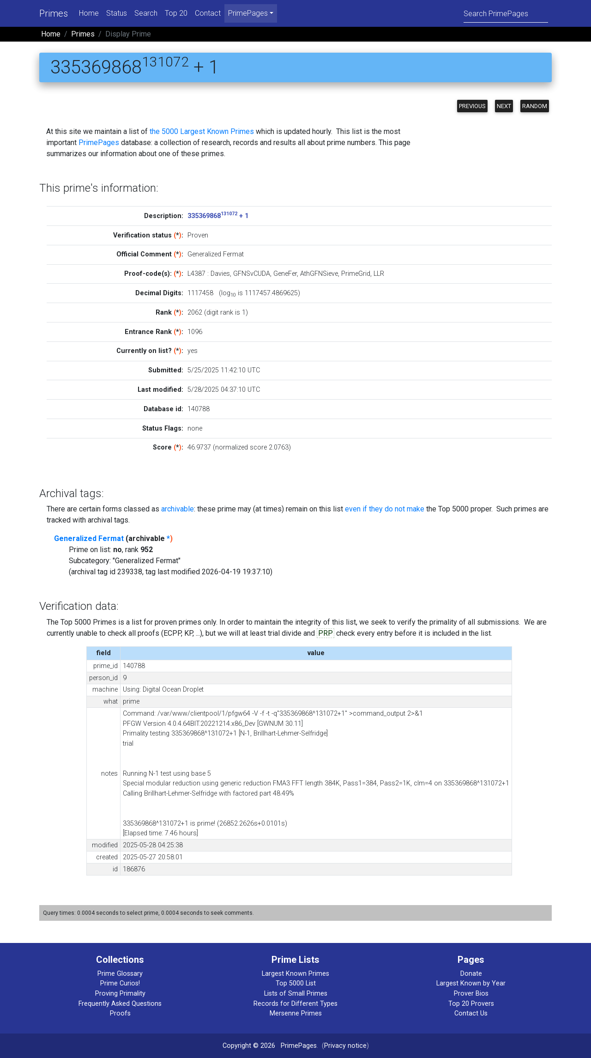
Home (89, 13)
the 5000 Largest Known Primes (202, 131)
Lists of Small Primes (295, 993)
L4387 (196, 274)
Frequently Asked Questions (120, 1004)
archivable (177, 509)
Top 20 (176, 13)
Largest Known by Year (471, 983)
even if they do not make (384, 509)
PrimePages (98, 142)
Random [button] (534, 106)
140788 (198, 409)
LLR (379, 274)
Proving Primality (120, 993)
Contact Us (471, 1013)
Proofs (120, 1013)
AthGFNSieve (319, 274)
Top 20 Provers (471, 1004)
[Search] (506, 13)
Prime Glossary (120, 974)
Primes (53, 13)
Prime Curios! (120, 983)
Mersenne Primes (296, 1013)
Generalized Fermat (89, 538)
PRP (325, 633)
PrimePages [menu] (248, 13)
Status (116, 13)
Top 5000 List (296, 983)
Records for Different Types (295, 1004)
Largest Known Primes (295, 974)
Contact (208, 13)
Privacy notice (345, 1046)
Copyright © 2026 (249, 1046)
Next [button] (504, 106)
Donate (471, 974)
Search (145, 13)
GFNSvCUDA (251, 274)
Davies (220, 274)
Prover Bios (471, 993)
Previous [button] (472, 106)
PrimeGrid (355, 274)
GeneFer (285, 274)
